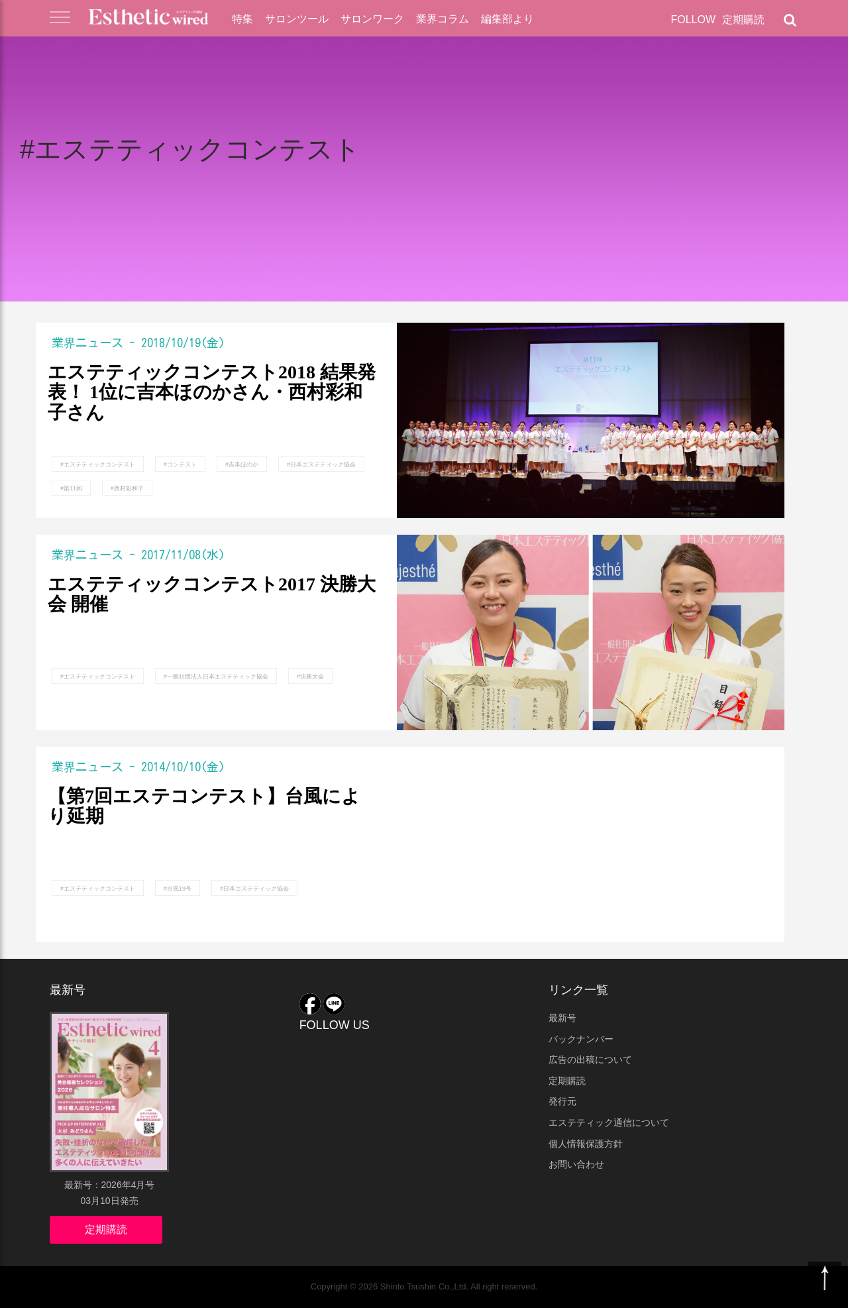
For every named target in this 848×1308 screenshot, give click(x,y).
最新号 (562, 1017)
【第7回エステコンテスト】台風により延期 (204, 807)
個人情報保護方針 (586, 1143)
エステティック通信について (609, 1122)
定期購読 (743, 19)
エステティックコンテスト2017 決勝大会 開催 (212, 594)
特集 (242, 19)
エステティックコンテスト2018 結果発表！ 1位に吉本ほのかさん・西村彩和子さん (212, 392)
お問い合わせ (576, 1164)
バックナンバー (581, 1039)
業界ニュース (87, 343)
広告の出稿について (590, 1059)
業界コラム (442, 19)
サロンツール (297, 19)
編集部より (507, 19)
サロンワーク (372, 19)
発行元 (562, 1101)
